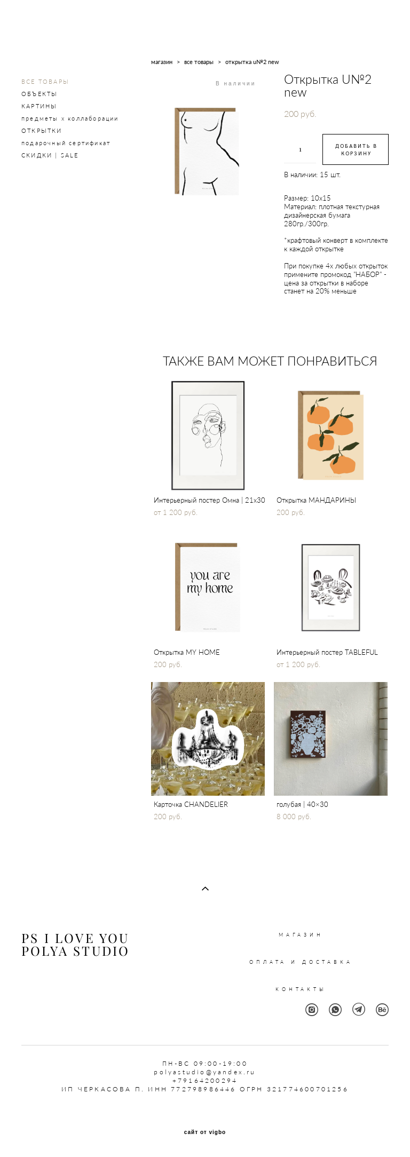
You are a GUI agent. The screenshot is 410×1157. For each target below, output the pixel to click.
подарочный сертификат (66, 142)
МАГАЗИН (301, 935)
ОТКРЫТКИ (41, 130)
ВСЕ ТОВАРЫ (45, 81)
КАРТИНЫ (39, 105)
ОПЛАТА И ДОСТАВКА (300, 962)
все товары (199, 61)
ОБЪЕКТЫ (39, 93)
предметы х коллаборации (70, 118)
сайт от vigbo (205, 1132)
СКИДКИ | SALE (50, 155)
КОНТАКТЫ (301, 989)
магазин (161, 61)
